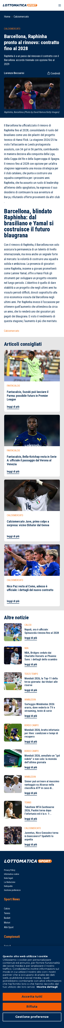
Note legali (8, 878)
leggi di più (13, 406)
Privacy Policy (9, 870)
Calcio (7, 908)
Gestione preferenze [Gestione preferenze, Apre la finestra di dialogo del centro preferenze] (32, 1017)
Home (7, 16)
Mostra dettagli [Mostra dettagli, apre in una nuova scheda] (47, 986)
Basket (7, 918)
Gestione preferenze (12, 890)
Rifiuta (31, 1006)
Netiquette (8, 886)
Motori (7, 922)
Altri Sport (9, 927)
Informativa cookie (11, 874)
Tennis (7, 913)
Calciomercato (21, 16)
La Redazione (9, 882)
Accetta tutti (32, 996)
